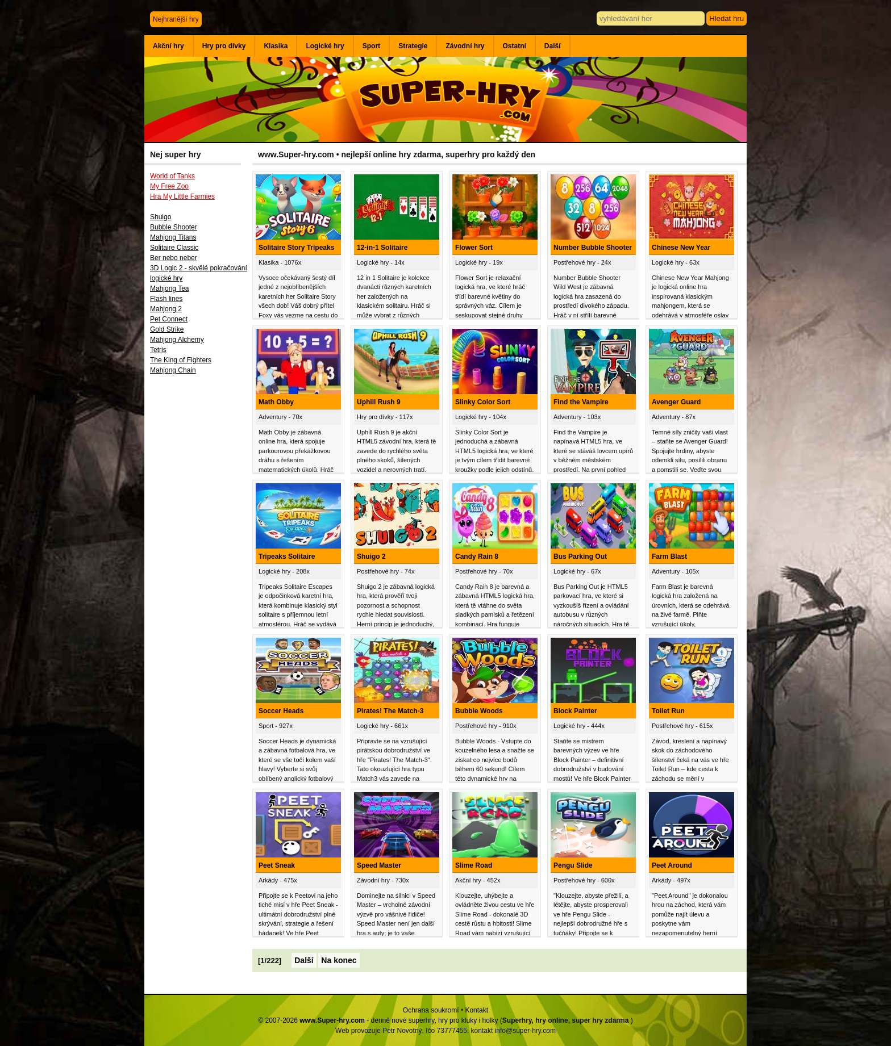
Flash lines (166, 299)
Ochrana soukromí (431, 1010)
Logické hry (325, 46)
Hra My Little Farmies (182, 196)
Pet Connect (169, 319)
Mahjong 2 (166, 309)
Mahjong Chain (173, 370)
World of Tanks (172, 176)
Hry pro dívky (224, 46)
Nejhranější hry (176, 19)
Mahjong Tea (169, 288)
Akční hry (168, 46)
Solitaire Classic (174, 248)
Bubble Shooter (173, 227)
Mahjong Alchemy (177, 340)
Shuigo (160, 217)
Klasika (276, 46)
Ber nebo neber (173, 258)
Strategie (412, 46)
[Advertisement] (198, 566)
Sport (371, 46)
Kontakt (476, 1010)
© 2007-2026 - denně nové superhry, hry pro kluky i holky (378, 1020)
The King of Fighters (180, 360)
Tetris (158, 350)
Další (552, 46)
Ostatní (514, 46)
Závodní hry (465, 46)
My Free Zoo (169, 186)
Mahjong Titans (173, 237)
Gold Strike (167, 329)
